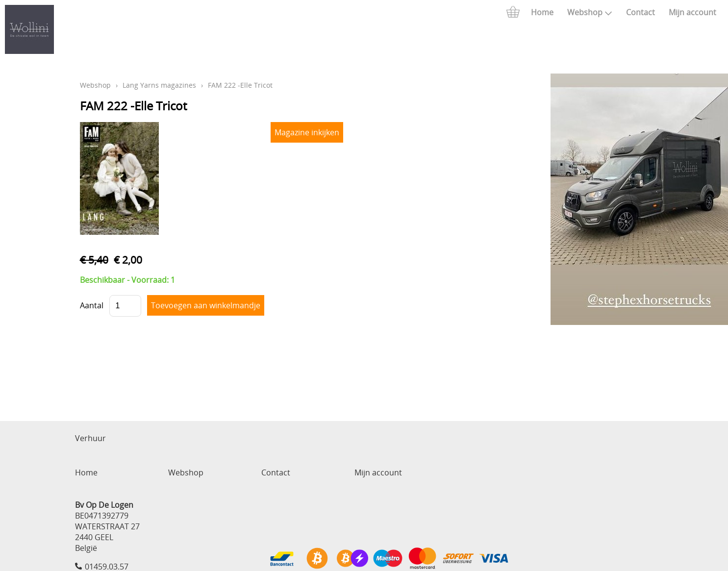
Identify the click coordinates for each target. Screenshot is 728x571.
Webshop (589, 12)
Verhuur (90, 438)
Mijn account (692, 12)
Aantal (91, 305)
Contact (640, 12)
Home (542, 12)
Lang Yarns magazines (159, 85)
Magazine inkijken (307, 132)
